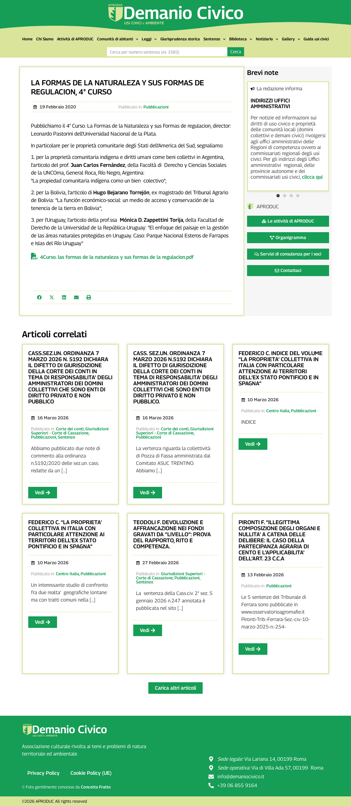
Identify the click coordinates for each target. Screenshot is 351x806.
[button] (39, 297)
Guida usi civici (316, 38)
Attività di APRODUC (75, 38)
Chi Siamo (44, 38)
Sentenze (214, 39)
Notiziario (267, 39)
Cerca (235, 51)
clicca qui (312, 177)
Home (27, 38)
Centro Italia (277, 410)
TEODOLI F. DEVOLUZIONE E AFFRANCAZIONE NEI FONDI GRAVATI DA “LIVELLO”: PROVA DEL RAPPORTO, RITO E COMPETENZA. (172, 534)
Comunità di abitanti (117, 39)
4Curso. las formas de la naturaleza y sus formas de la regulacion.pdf (117, 257)
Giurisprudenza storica (180, 38)
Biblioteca (240, 39)
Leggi (149, 39)
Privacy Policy (43, 773)
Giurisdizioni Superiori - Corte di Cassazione (70, 430)
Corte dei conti (70, 428)
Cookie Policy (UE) (91, 773)
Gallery (291, 39)
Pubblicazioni (156, 106)
